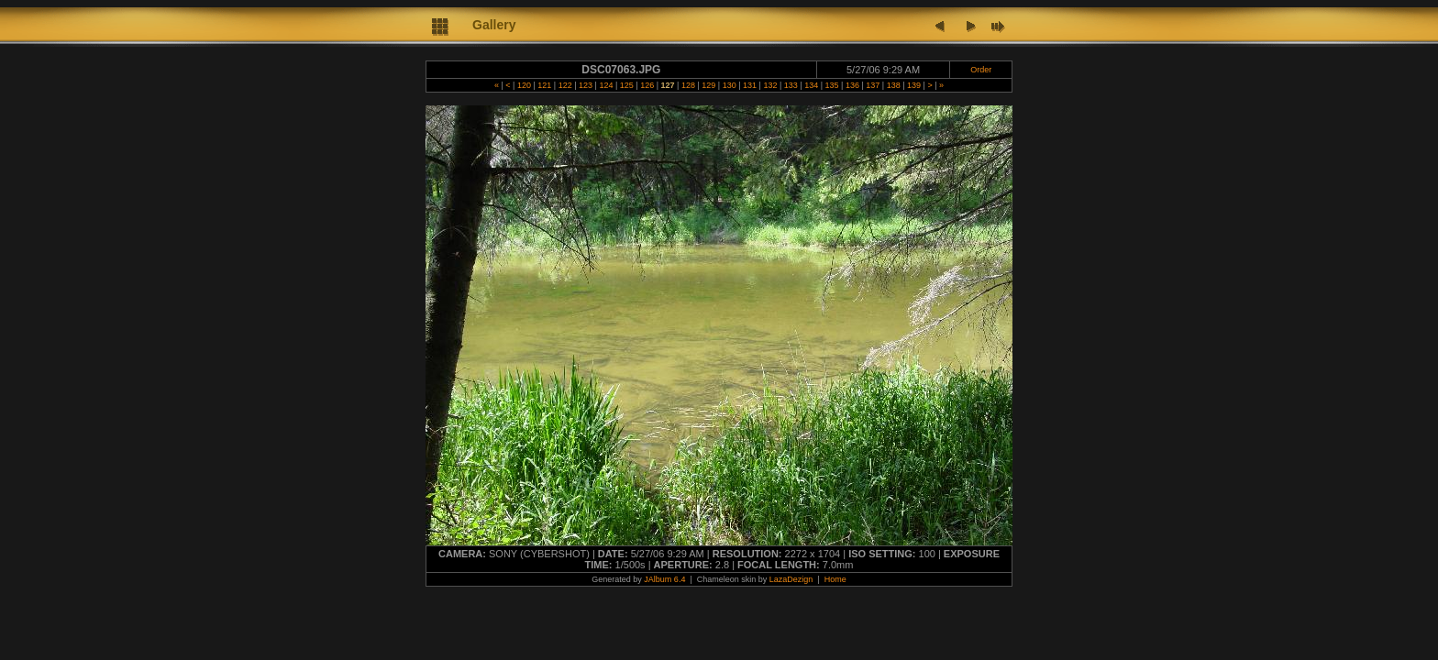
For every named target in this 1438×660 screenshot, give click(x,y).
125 (626, 85)
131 (750, 85)
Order (980, 69)
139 (914, 85)
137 (873, 85)
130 (729, 85)
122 (565, 85)
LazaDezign (791, 579)
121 (545, 85)
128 (688, 85)
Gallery (493, 24)
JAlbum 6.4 (664, 579)
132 (770, 85)
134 (811, 85)
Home (835, 579)
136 (852, 85)
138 (893, 85)
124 (606, 85)
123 (586, 85)
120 (523, 85)
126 (647, 85)
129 (709, 85)
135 (832, 85)
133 (790, 85)
